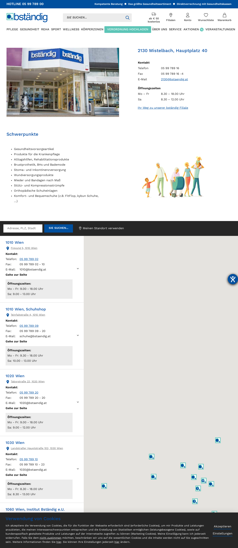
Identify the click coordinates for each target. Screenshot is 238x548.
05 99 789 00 (33, 4)
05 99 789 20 (29, 392)
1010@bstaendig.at (33, 269)
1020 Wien (15, 376)
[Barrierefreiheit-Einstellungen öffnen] (233, 279)
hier (58, 542)
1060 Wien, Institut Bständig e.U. (35, 510)
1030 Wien (15, 443)
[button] (194, 477)
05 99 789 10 (29, 459)
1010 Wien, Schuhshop (26, 309)
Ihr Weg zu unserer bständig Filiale (163, 108)
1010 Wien (15, 243)
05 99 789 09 (29, 326)
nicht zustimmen (50, 538)
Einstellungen (222, 533)
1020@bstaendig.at (33, 403)
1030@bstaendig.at (33, 469)
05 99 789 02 (29, 259)
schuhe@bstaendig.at (35, 336)
